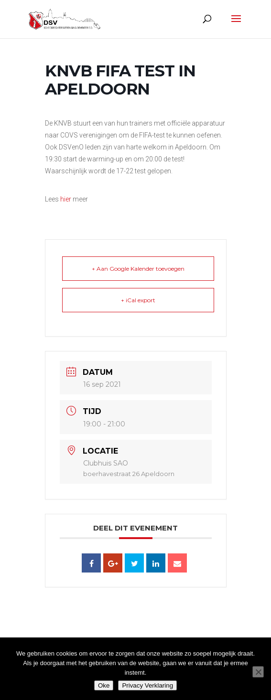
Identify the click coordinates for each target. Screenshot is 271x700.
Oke (103, 685)
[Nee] (258, 672)
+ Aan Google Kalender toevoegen (138, 268)
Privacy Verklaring (147, 685)
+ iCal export (138, 300)
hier (65, 199)
